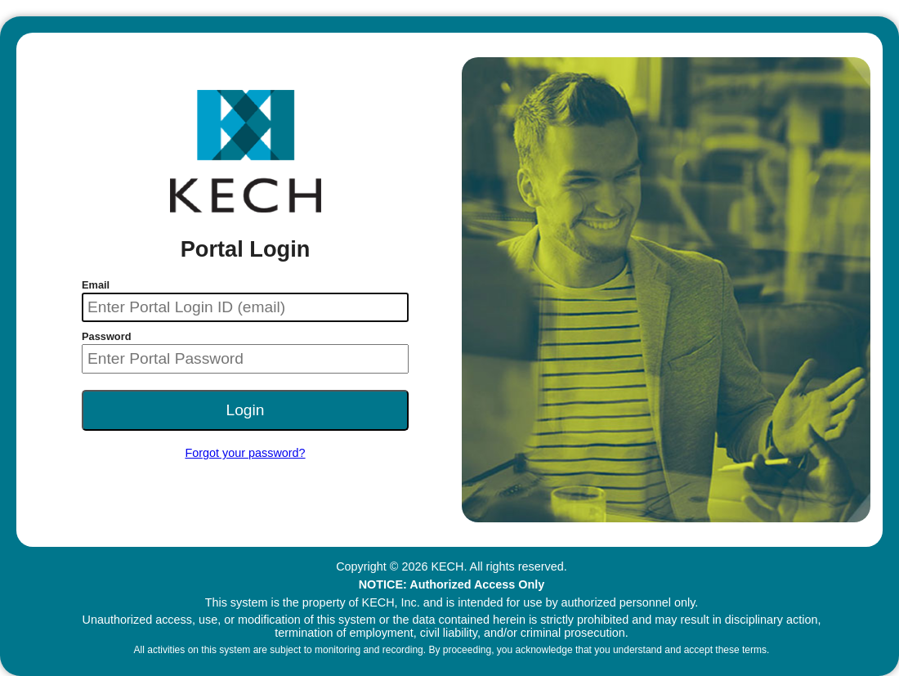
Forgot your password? (245, 452)
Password (106, 336)
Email (96, 285)
